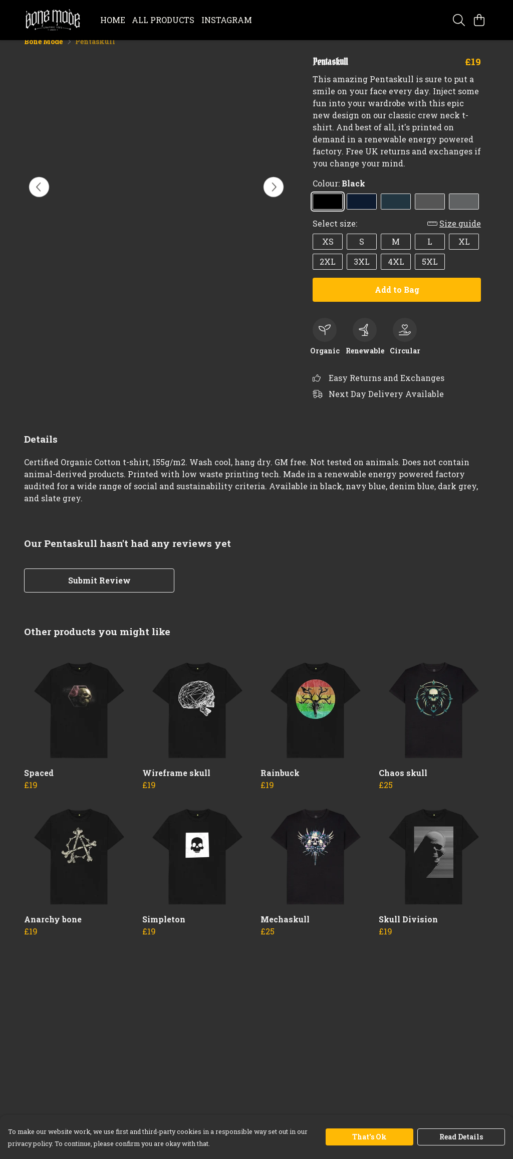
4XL (396, 273)
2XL (328, 273)
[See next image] (274, 198)
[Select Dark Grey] (430, 213)
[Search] (459, 20)
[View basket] (479, 20)
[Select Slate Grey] (464, 213)
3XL (362, 273)
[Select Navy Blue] (362, 213)
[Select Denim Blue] (396, 213)
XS (328, 253)
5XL (430, 273)
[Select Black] (328, 213)
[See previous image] (39, 198)
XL (464, 253)
